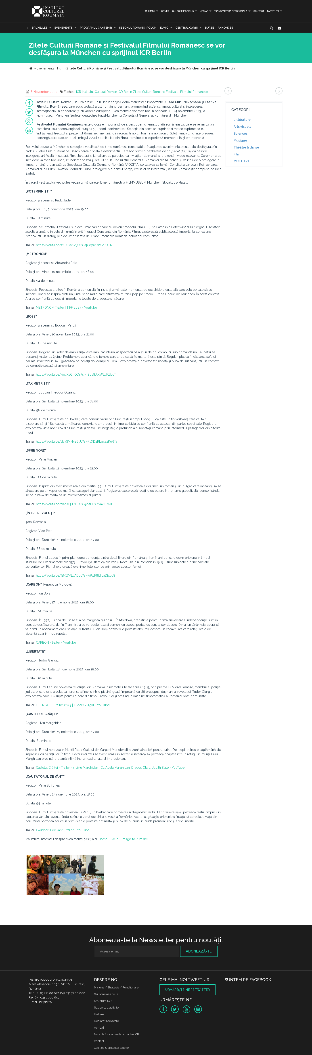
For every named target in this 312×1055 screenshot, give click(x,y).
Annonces (225, 27)
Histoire (99, 1014)
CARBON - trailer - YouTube (56, 642)
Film (237, 154)
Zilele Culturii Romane (149, 92)
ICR (78, 92)
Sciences (240, 133)
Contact (258, 11)
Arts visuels (242, 126)
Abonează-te (199, 951)
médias (204, 11)
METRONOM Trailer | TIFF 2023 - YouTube (66, 307)
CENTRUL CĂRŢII (187, 27)
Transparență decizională (230, 11)
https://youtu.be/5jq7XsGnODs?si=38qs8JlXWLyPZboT (76, 374)
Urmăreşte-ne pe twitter (187, 990)
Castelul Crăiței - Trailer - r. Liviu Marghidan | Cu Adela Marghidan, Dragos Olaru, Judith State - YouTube (110, 767)
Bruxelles (39, 27)
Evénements (63, 27)
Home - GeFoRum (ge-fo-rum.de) (123, 839)
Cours (165, 11)
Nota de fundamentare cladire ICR (116, 1034)
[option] (65, 875)
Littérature (242, 119)
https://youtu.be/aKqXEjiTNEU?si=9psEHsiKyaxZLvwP (74, 504)
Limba (149, 11)
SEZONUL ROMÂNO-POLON (137, 27)
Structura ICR (103, 1001)
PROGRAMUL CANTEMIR (96, 27)
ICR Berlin (125, 92)
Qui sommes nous (183, 11)
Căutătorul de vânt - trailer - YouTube (63, 830)
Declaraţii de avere (106, 1021)
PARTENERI (273, 11)
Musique (240, 140)
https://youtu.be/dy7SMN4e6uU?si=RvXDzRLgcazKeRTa (76, 441)
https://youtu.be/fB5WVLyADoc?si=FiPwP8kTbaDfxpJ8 (75, 575)
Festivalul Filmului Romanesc (187, 92)
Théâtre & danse (246, 147)
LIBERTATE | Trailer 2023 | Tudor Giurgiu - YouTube (73, 705)
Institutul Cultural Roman (99, 92)
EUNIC (164, 27)
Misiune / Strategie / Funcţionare (116, 987)
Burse (209, 27)
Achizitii (99, 1027)
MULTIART (242, 161)
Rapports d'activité (106, 1007)
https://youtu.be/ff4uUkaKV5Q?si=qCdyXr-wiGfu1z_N (74, 245)
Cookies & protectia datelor (111, 1047)
